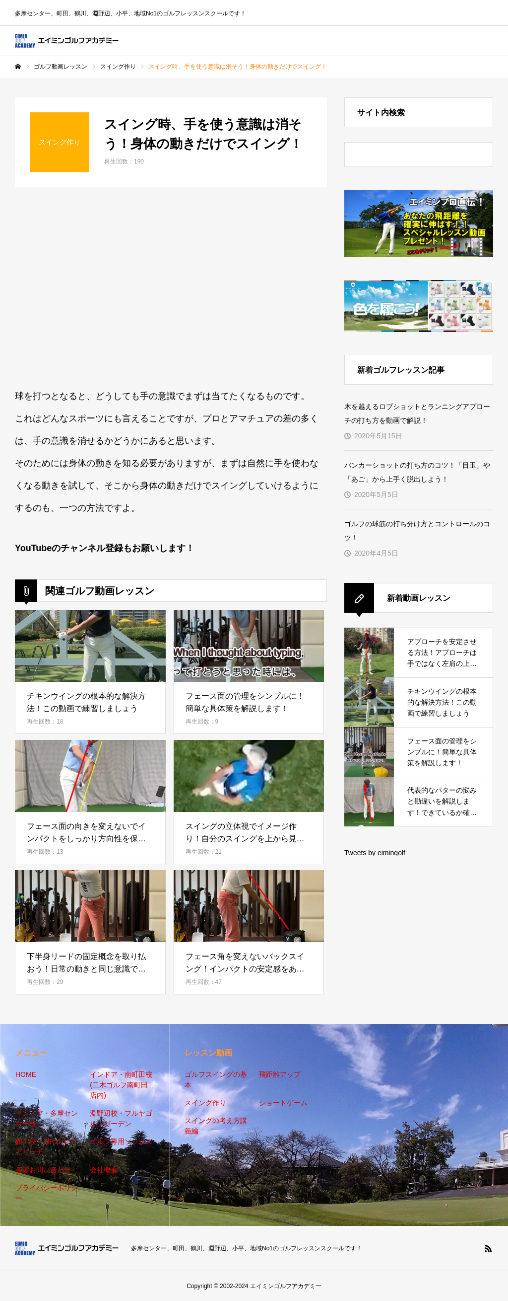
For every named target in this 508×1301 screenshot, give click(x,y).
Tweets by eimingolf (374, 853)
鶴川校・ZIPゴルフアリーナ (45, 1147)
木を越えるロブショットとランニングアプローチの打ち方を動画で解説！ (417, 413)
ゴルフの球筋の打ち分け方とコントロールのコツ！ (417, 531)
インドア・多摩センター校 (46, 1118)
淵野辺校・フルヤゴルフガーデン (121, 1118)
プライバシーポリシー (46, 1193)
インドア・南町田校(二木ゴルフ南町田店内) (121, 1084)
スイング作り (205, 1103)
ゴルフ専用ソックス (121, 1141)
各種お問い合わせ (43, 1170)
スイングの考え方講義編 (216, 1126)
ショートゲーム (283, 1103)
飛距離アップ (280, 1074)
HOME (25, 1074)
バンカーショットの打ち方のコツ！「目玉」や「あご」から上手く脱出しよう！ (417, 472)
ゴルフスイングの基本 (216, 1079)
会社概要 (104, 1170)
